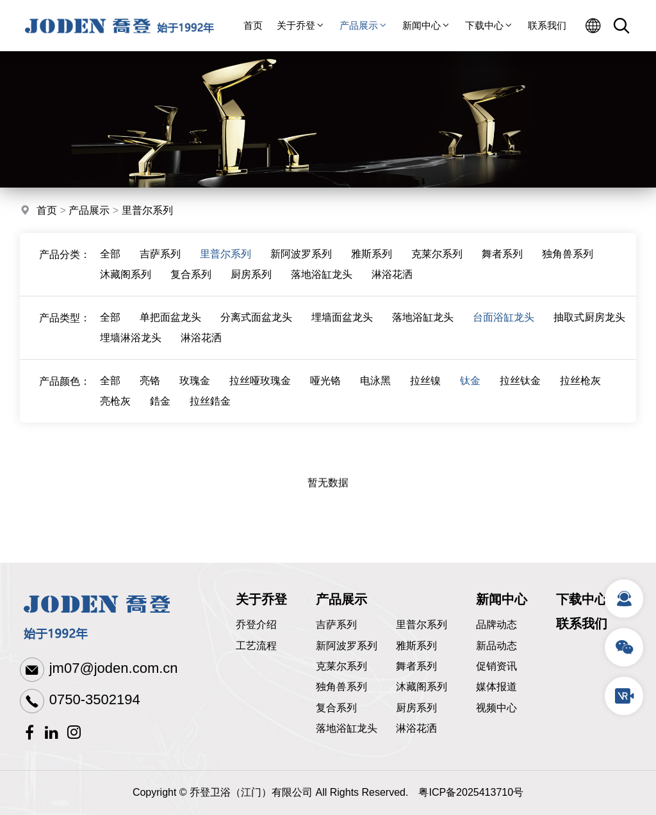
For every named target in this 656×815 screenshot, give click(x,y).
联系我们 (547, 25)
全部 (110, 265)
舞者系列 (502, 265)
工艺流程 (256, 645)
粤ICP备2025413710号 (470, 792)
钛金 (470, 392)
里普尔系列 (147, 212)
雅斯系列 (371, 265)
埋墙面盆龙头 (342, 328)
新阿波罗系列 (301, 265)
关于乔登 (301, 25)
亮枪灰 (115, 412)
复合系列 (190, 285)
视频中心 (496, 707)
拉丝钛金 (520, 392)
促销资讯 (496, 666)
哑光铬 (325, 392)
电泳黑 (375, 392)
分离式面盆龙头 (256, 328)
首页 (253, 25)
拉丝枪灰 (580, 392)
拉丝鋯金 (210, 412)
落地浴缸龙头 (321, 285)
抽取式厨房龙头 (589, 328)
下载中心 (489, 25)
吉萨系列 (160, 265)
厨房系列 (251, 285)
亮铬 (150, 392)
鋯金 (160, 412)
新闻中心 (426, 25)
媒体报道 (496, 686)
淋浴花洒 (392, 285)
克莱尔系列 (437, 265)
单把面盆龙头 (170, 328)
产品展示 (364, 25)
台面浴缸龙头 (503, 328)
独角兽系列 (567, 265)
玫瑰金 (194, 392)
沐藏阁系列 (125, 285)
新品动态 (496, 645)
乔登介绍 (256, 624)
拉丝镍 (425, 392)
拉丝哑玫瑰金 (260, 392)
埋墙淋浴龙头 (130, 349)
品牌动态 (496, 624)
